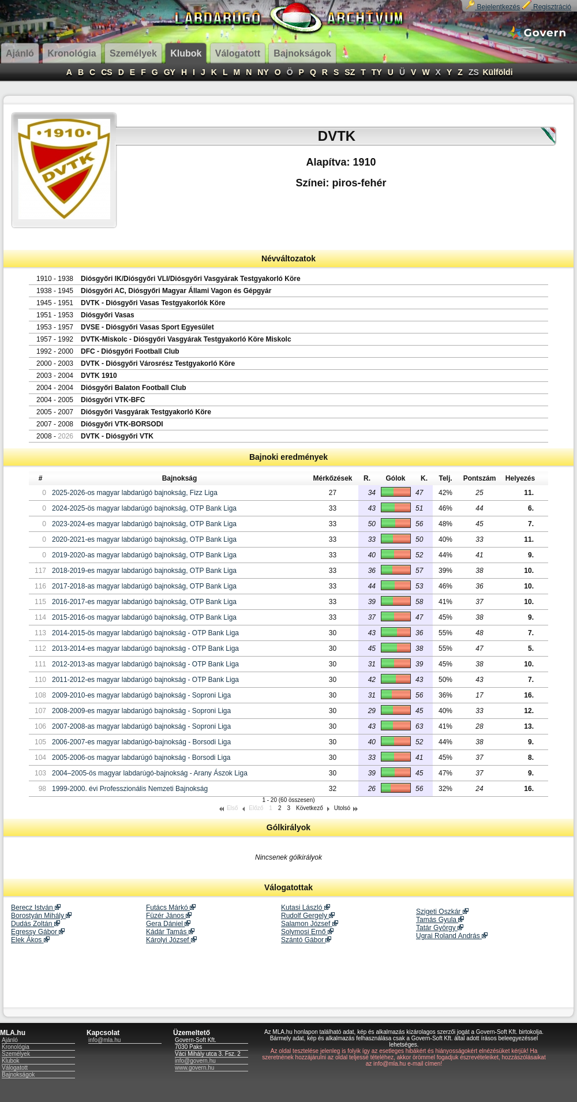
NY (262, 72)
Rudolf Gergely (308, 916)
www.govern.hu (194, 1067)
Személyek (16, 1054)
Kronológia (15, 1047)
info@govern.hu (195, 1061)
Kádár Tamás (170, 932)
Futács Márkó (171, 908)
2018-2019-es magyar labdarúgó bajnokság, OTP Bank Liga (144, 571)
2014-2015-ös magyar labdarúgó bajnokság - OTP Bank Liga (145, 633)
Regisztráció (546, 7)
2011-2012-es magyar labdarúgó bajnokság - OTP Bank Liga (145, 680)
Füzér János (169, 916)
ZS (474, 72)
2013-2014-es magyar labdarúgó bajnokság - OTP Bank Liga (145, 648)
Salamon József (309, 924)
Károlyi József (171, 940)
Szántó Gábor (306, 940)
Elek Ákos (30, 940)
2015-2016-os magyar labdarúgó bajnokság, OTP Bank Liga (144, 617)
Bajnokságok (18, 1074)
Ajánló (10, 1040)
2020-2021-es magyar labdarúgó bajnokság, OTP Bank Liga (144, 539)
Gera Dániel (168, 924)
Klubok (11, 1061)
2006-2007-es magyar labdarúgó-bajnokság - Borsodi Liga (141, 742)
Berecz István (36, 908)
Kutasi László (305, 908)
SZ (349, 72)
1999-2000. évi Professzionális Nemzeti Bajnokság (130, 789)
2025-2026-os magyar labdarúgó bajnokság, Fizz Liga (135, 493)
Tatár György (439, 928)
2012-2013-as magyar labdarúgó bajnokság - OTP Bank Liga (145, 664)
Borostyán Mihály (41, 916)
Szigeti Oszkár (442, 912)
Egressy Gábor (38, 932)
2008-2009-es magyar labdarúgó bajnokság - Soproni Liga (141, 711)
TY (377, 72)
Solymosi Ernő (307, 932)
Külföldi (497, 72)
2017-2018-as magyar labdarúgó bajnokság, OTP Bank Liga (144, 586)
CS (106, 72)
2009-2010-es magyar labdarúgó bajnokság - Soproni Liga (141, 695)
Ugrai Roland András (452, 936)
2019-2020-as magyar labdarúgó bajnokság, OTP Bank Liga (144, 555)
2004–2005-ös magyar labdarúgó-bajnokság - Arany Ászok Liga (150, 773)
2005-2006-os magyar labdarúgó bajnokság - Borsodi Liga (141, 758)
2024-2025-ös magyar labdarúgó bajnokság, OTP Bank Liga (144, 508)
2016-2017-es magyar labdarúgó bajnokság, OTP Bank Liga (144, 602)
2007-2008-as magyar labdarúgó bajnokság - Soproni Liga (141, 726)
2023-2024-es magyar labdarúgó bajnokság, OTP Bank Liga (144, 524)
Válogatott (15, 1067)
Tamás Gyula (440, 920)
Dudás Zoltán (35, 924)
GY (169, 72)
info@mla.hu (104, 1040)
